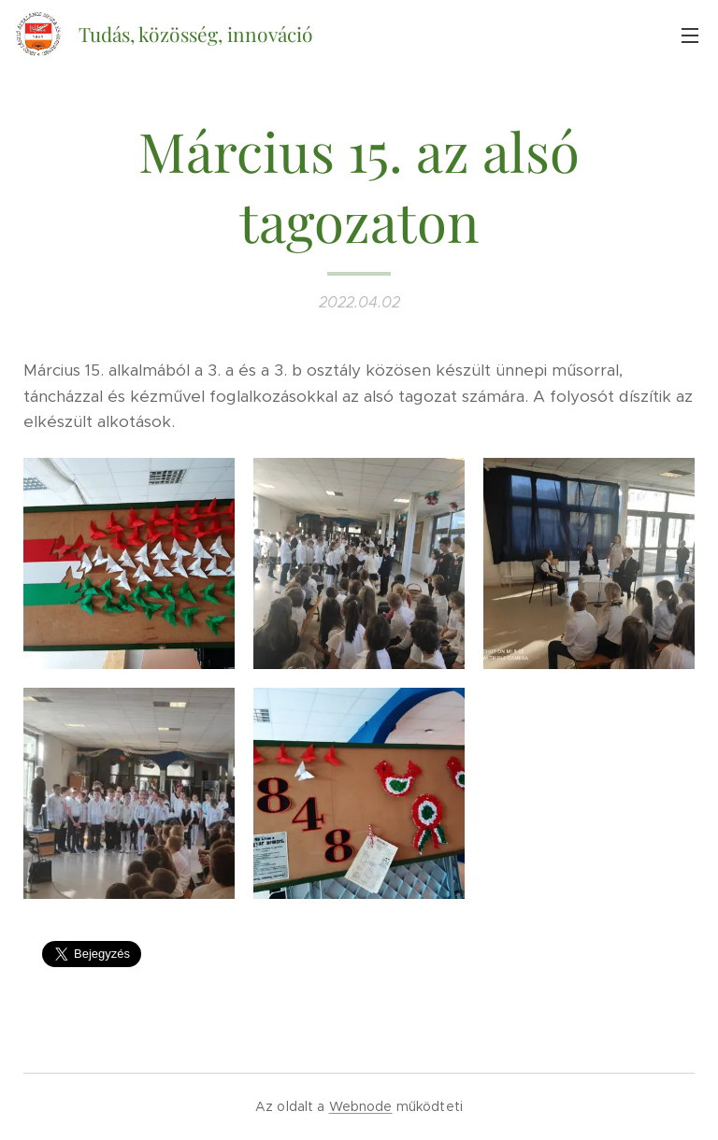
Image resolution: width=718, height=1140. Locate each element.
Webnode (361, 1106)
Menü (690, 35)
